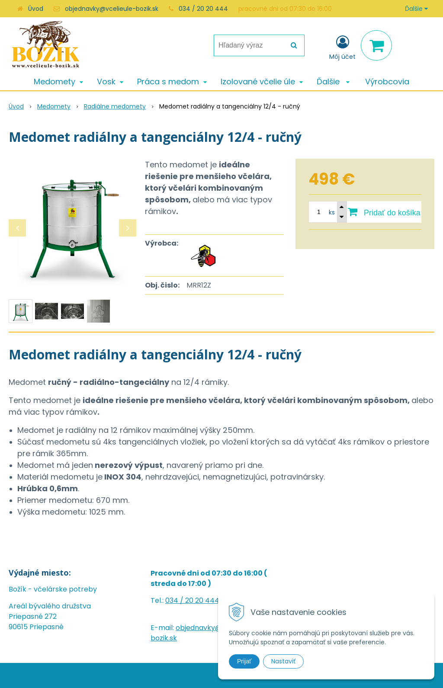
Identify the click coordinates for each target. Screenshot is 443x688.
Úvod (35, 8)
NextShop (204, 675)
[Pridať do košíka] (384, 212)
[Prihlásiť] (342, 47)
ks (332, 212)
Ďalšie (416, 8)
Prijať (244, 661)
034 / (175, 600)
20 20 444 (202, 600)
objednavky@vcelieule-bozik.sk (111, 8)
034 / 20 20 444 (203, 8)
